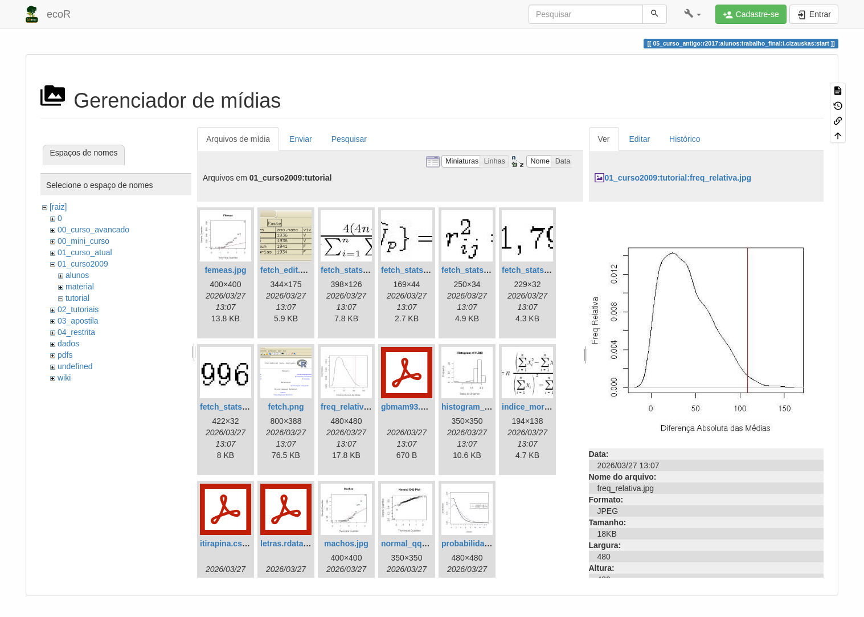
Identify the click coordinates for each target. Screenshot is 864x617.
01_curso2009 (83, 263)
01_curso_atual (85, 252)
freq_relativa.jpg (351, 406)
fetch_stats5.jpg (230, 406)
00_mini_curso (83, 241)
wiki (64, 377)
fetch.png (286, 406)
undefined (75, 366)
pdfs (65, 354)
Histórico (684, 139)
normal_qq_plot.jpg (418, 543)
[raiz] (58, 206)
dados (68, 343)
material (79, 286)
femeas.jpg (225, 270)
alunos (77, 275)
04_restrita (76, 332)
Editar (639, 139)
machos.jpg (346, 543)
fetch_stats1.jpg (351, 270)
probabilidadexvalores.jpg (490, 543)
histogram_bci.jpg (475, 406)
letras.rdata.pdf (289, 543)
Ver (604, 139)
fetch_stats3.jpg (471, 270)
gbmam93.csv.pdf (414, 406)
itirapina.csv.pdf (230, 543)
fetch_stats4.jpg (532, 270)
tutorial (77, 298)
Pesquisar (349, 139)
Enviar (300, 139)
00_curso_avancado (93, 229)
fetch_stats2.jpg (411, 270)
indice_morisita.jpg (538, 406)
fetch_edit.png (287, 270)
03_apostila (78, 320)
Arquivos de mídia (238, 139)
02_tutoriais (78, 309)
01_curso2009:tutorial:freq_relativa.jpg (678, 177)
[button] (692, 14)
